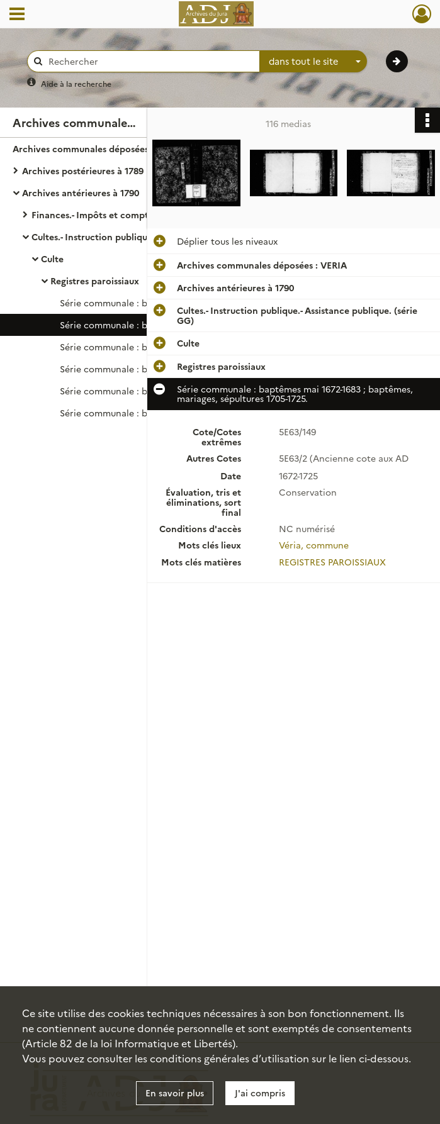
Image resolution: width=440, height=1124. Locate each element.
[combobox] (313, 61)
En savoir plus (174, 1092)
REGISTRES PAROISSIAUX (332, 560)
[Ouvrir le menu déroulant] (17, 15)
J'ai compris (260, 1092)
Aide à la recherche (76, 83)
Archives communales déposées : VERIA (98, 148)
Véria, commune (314, 543)
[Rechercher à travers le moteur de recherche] (149, 61)
